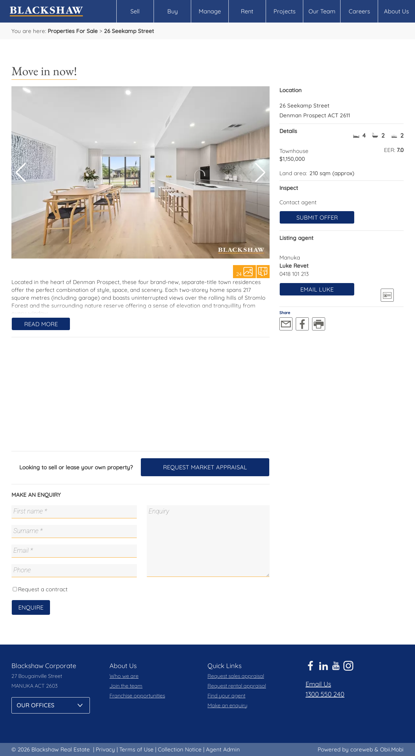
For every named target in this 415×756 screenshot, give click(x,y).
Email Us (318, 684)
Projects (284, 11)
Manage (210, 11)
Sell (135, 11)
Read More (41, 324)
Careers (359, 11)
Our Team (321, 11)
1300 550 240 (325, 694)
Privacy (105, 749)
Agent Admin (223, 749)
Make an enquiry (227, 705)
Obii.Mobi (392, 749)
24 (238, 273)
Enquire (30, 607)
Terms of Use (136, 749)
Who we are (124, 676)
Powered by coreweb (345, 749)
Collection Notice (180, 749)
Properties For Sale (73, 30)
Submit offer (317, 217)
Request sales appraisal (235, 676)
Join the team (125, 685)
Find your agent (226, 695)
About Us (396, 11)
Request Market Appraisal (205, 467)
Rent (247, 11)
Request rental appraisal (236, 685)
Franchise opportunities (137, 695)
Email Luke (317, 289)
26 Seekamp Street (129, 30)
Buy (172, 11)
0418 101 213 (294, 273)
